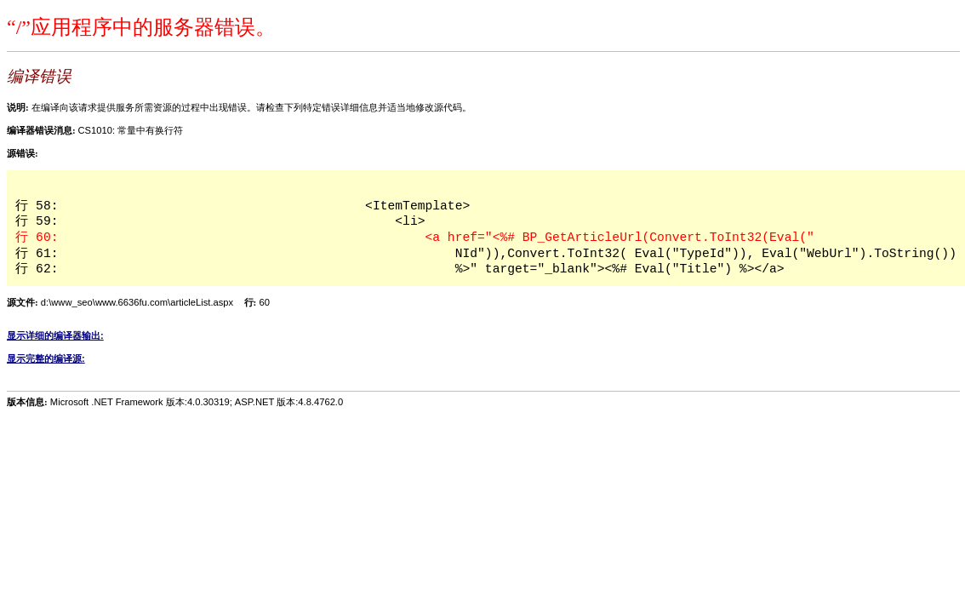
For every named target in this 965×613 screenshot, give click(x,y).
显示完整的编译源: (46, 358)
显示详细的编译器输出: (55, 335)
